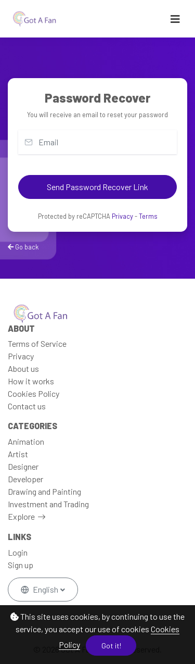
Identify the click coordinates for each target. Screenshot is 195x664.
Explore (21, 516)
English (40, 589)
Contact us (27, 406)
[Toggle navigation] (175, 19)
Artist (18, 454)
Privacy (122, 216)
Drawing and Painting (44, 491)
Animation (26, 441)
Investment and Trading (48, 504)
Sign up (20, 565)
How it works (31, 381)
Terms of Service (37, 343)
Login (18, 552)
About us (23, 368)
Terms (148, 216)
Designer (23, 466)
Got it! (111, 645)
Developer (25, 479)
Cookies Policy (33, 393)
